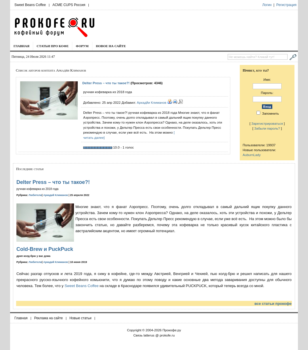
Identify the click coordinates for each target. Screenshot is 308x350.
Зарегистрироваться (267, 123)
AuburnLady (252, 155)
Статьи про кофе (53, 46)
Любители (35, 195)
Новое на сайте (111, 46)
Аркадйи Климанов (151, 102)
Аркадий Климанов (55, 195)
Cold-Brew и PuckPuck (44, 249)
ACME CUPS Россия (68, 5)
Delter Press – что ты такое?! (106, 83)
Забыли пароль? (267, 128)
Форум (82, 46)
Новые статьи (80, 318)
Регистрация (286, 5)
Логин (266, 5)
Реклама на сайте (48, 318)
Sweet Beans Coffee (30, 5)
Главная (21, 46)
